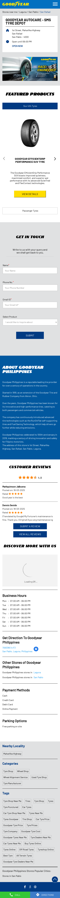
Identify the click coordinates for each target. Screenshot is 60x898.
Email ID (7, 299)
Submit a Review (30, 526)
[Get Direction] (36, 650)
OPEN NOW (17, 46)
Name (6, 265)
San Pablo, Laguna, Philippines (17, 651)
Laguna (22, 12)
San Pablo (33, 12)
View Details (30, 193)
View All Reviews (30, 534)
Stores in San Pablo (11, 876)
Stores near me (9, 12)
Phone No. (8, 282)
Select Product (10, 316)
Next (55, 159)
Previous (5, 159)
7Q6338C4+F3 (9, 647)
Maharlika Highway (12, 753)
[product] (30, 322)
